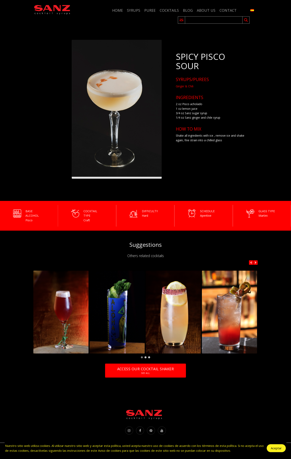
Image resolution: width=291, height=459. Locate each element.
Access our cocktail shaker (145, 370)
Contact (228, 10)
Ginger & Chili (184, 86)
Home (117, 10)
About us (206, 10)
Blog (188, 10)
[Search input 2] (213, 20)
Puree (150, 10)
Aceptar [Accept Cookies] (276, 448)
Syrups (133, 10)
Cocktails (169, 10)
